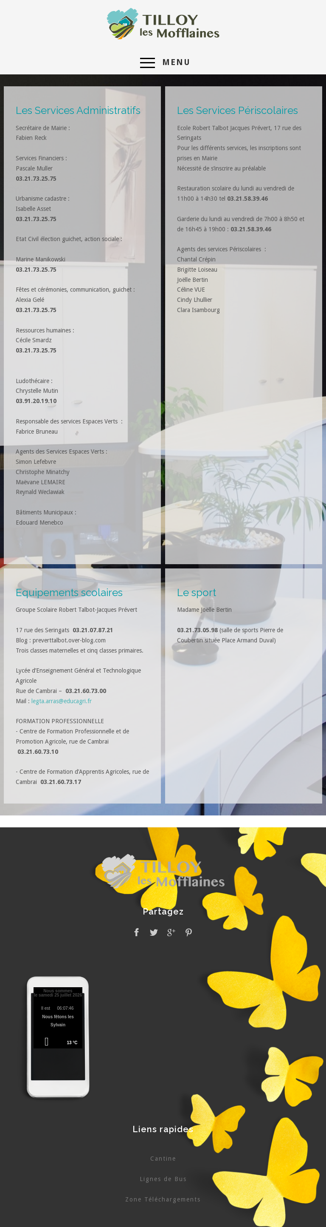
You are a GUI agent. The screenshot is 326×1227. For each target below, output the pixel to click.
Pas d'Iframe (58, 1019)
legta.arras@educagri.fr (61, 701)
